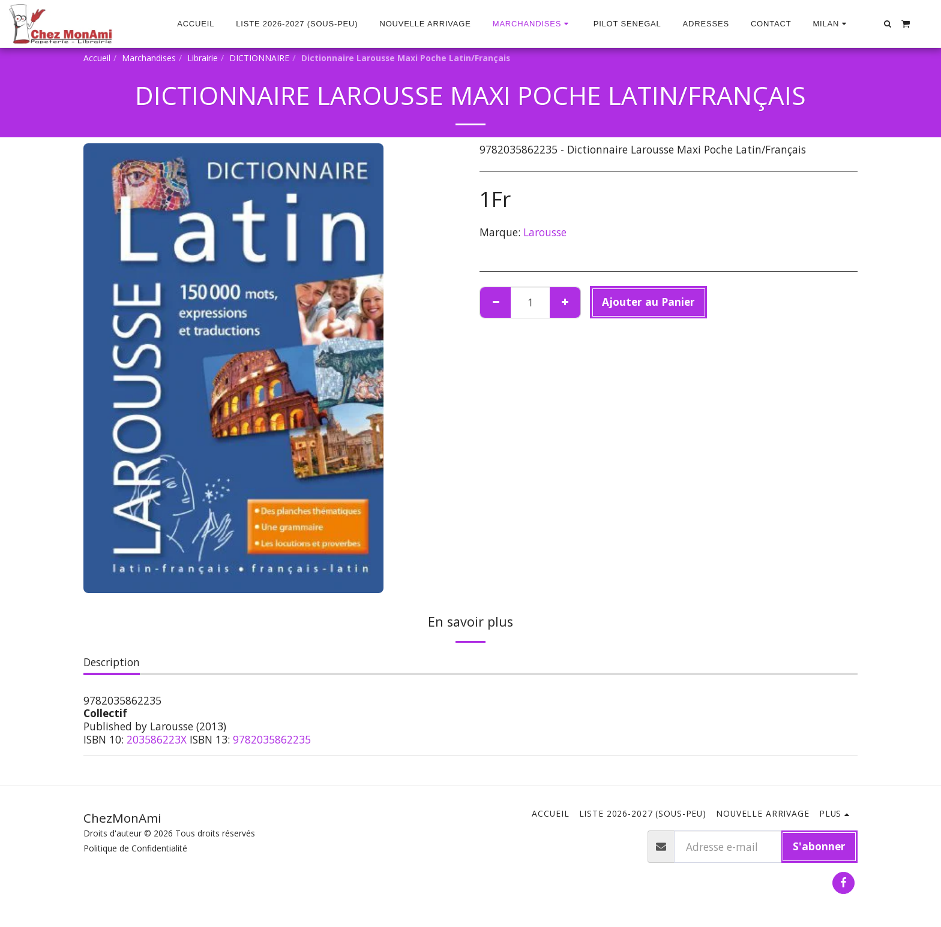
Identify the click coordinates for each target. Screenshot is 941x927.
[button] (831, 24)
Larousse (545, 232)
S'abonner (819, 846)
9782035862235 (272, 739)
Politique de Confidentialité (135, 848)
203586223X (157, 739)
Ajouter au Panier (648, 301)
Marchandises (149, 58)
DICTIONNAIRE (259, 58)
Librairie (202, 58)
